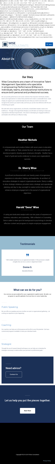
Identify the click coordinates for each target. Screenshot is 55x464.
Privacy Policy (47, 461)
